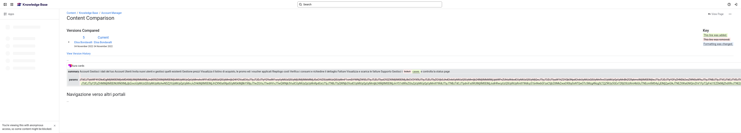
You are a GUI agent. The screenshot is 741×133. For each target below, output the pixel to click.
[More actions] (730, 14)
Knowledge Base (88, 12)
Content (71, 12)
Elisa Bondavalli (83, 42)
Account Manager (111, 12)
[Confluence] (32, 4)
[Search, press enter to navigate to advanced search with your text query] (370, 4)
